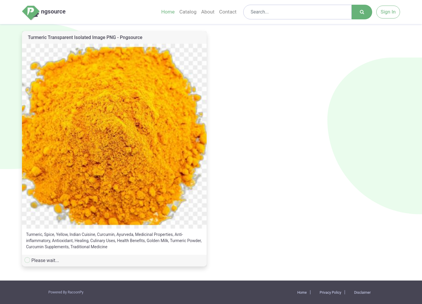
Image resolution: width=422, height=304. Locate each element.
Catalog (188, 12)
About (207, 12)
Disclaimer (362, 293)
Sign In (388, 12)
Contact (227, 12)
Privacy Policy (330, 293)
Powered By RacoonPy (66, 292)
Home (168, 12)
